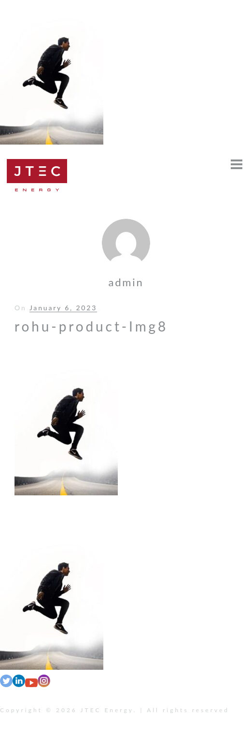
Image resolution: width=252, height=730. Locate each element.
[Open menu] (236, 164)
